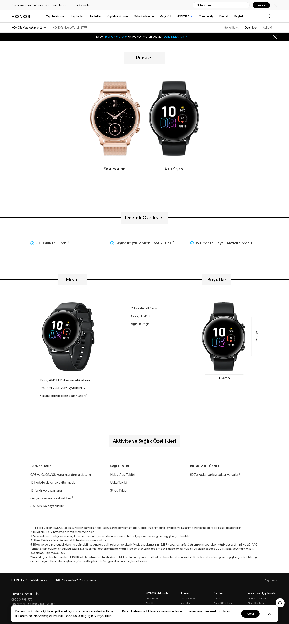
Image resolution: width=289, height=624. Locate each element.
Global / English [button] (205, 5)
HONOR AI (185, 16)
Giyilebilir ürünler (117, 16)
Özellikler (251, 27)
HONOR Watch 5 (116, 36)
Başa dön (270, 580)
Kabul (250, 613)
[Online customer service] (280, 602)
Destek (224, 16)
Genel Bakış (231, 27)
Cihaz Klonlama (256, 603)
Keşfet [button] (238, 16)
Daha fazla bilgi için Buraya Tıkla (88, 616)
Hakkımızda (152, 598)
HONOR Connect (257, 598)
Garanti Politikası (223, 603)
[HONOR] (20, 580)
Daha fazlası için (175, 36)
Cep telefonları (55, 16)
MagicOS (165, 16)
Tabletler (95, 16)
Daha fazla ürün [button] (144, 16)
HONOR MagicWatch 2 (70, 27)
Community (206, 16)
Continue (261, 5)
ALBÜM (267, 27)
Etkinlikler (151, 603)
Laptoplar (77, 16)
